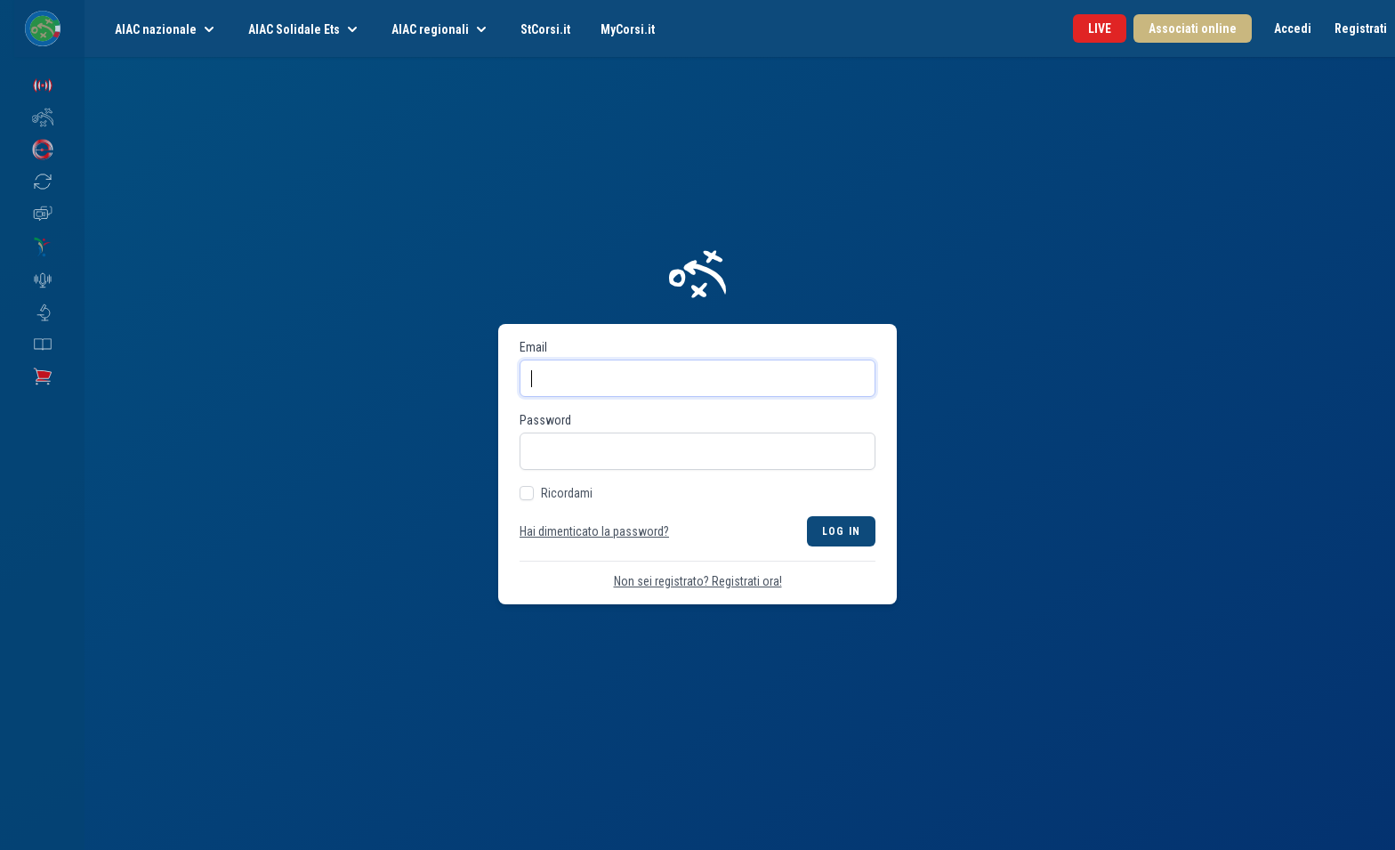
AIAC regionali (440, 29)
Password (545, 420)
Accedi (1292, 28)
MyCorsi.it (628, 29)
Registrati (1361, 28)
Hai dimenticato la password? (594, 531)
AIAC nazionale (166, 29)
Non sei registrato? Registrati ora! (698, 581)
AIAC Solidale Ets (304, 29)
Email (533, 347)
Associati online (1193, 28)
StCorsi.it (545, 29)
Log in (841, 531)
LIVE (1099, 28)
